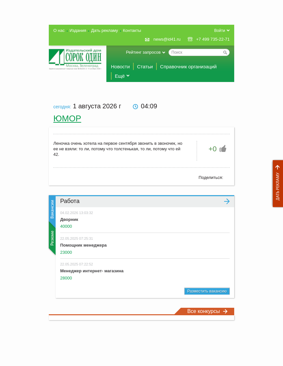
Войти (219, 30)
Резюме (51, 238)
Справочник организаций (188, 66)
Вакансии (51, 211)
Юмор (67, 118)
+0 (213, 149)
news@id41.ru (167, 39)
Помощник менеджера (83, 245)
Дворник (69, 219)
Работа (145, 201)
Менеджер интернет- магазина (92, 270)
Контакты (132, 30)
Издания (78, 30)
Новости (120, 66)
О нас (59, 30)
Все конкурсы (207, 311)
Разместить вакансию (207, 291)
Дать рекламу (276, 184)
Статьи (145, 66)
